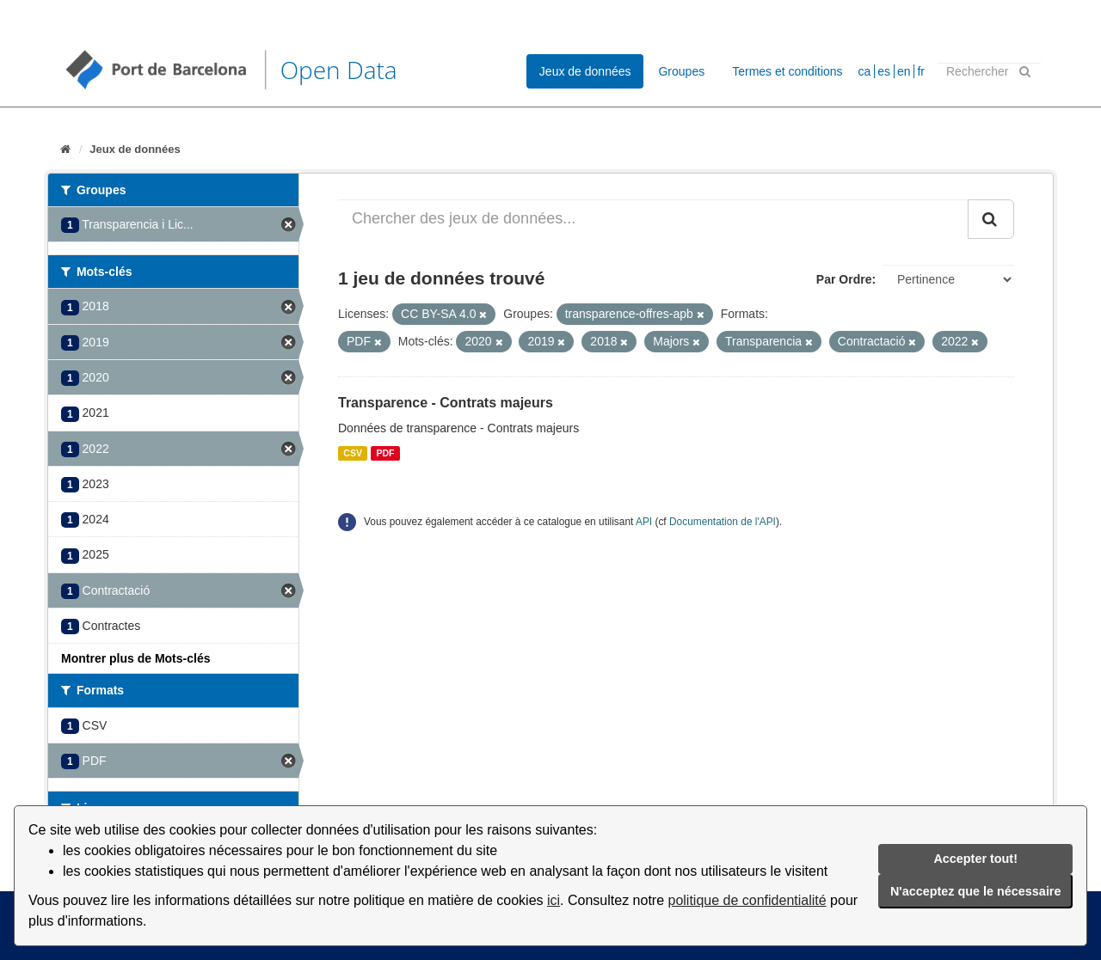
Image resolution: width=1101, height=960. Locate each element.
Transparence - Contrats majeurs (445, 402)
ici (553, 900)
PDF (385, 453)
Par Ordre (844, 279)
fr (921, 71)
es (883, 71)
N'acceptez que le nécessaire (975, 891)
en (904, 71)
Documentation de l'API (722, 522)
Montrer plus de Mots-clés (135, 658)
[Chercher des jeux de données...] (653, 219)
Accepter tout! (975, 858)
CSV (352, 453)
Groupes (681, 71)
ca (864, 71)
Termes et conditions (787, 71)
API (644, 522)
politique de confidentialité (747, 900)
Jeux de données (585, 71)
